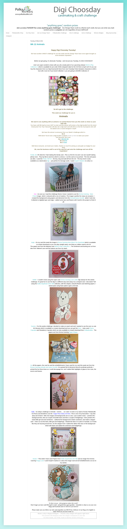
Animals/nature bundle (77, 198)
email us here (72, 135)
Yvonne (33, 326)
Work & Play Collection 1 (62, 246)
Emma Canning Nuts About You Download (71, 242)
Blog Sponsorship (111, 33)
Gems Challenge (86, 33)
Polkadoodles (88, 330)
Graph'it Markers (79, 161)
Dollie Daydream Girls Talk (45, 283)
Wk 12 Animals (37, 44)
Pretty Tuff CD (47, 159)
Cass (65, 142)
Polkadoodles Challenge (60, 33)
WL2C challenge (74, 33)
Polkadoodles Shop (17, 33)
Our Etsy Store (30, 33)
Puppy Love (40, 460)
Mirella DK (65, 139)
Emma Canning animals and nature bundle (43, 367)
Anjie (32, 242)
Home (7, 33)
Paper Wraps (73, 332)
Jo (31, 365)
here (79, 328)
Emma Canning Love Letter (69, 279)
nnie (65, 140)
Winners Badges (98, 33)
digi (48, 161)
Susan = (35, 458)
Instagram (9, 36)
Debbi (35, 279)
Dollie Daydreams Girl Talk (69, 458)
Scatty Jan (33, 155)
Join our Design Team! (43, 33)
